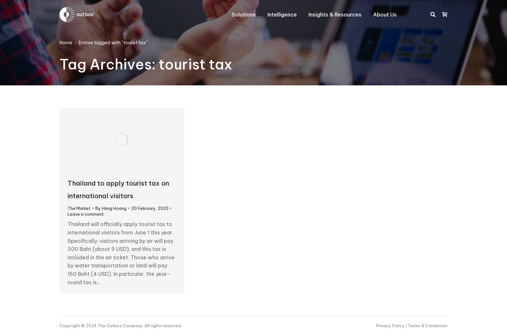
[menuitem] (243, 14)
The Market (79, 208)
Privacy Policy (391, 325)
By (110, 208)
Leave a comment (86, 214)
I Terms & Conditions (427, 325)
